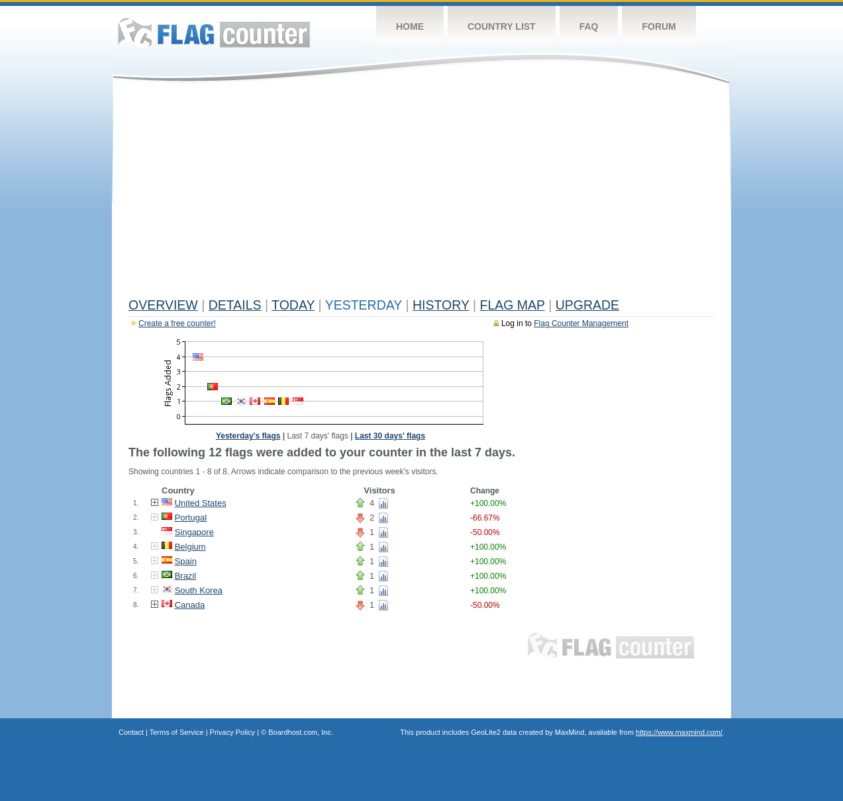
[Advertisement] (421, 193)
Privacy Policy (232, 732)
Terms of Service (177, 732)
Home (410, 26)
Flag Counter (214, 33)
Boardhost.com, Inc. (300, 732)
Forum (658, 26)
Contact (131, 732)
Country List (502, 26)
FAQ (589, 26)
